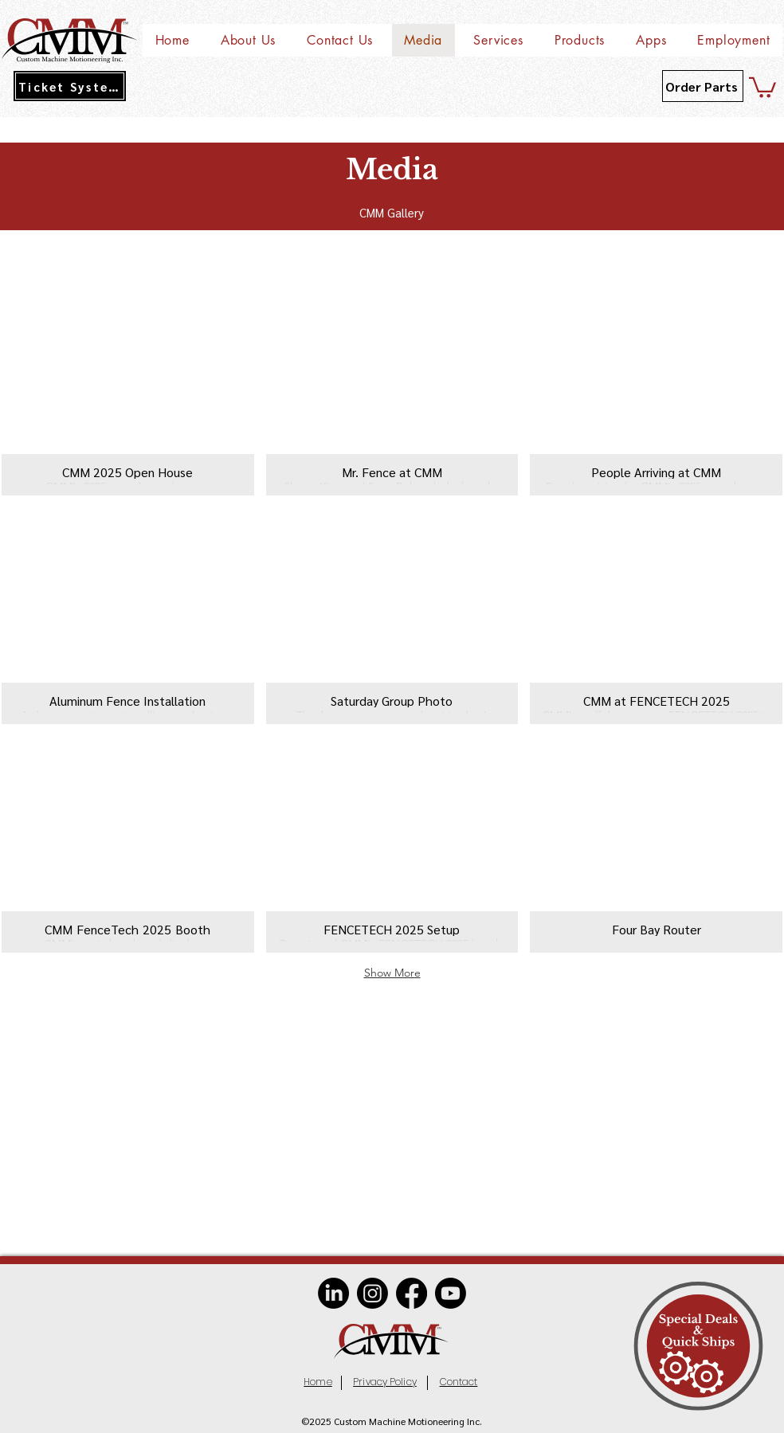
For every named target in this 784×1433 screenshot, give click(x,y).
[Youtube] (450, 1293)
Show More (392, 972)
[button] (248, 40)
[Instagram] (372, 1293)
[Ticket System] (70, 86)
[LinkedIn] (333, 1293)
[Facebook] (411, 1293)
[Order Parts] (702, 86)
